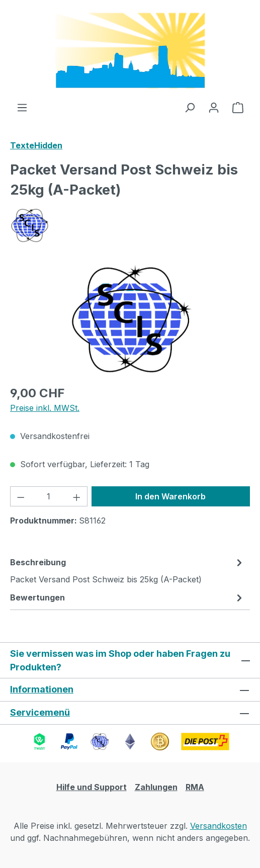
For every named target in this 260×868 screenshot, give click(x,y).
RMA (195, 787)
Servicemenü (40, 712)
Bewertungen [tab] (127, 597)
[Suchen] (190, 107)
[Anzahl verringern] (20, 496)
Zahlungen (156, 787)
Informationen (41, 689)
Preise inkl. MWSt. (44, 408)
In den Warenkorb (170, 496)
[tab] (127, 570)
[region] (130, 319)
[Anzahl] (49, 496)
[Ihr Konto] (214, 107)
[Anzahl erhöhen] (77, 496)
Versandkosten (218, 826)
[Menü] (22, 107)
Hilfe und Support (91, 787)
